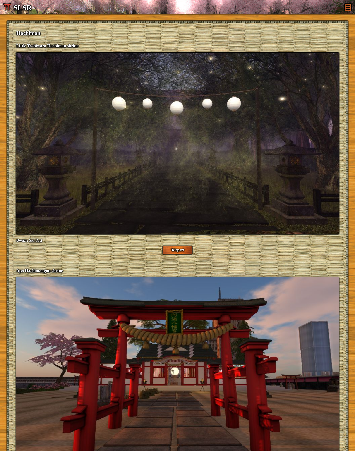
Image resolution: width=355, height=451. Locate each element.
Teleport (177, 250)
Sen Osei (35, 240)
